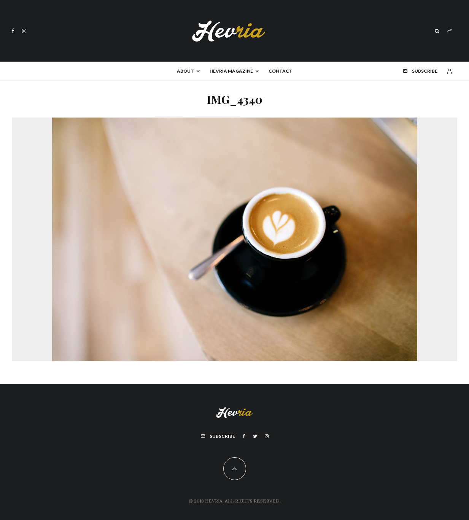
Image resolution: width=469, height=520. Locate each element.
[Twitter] (255, 436)
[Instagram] (24, 31)
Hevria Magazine (231, 71)
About (185, 71)
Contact (281, 71)
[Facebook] (13, 31)
